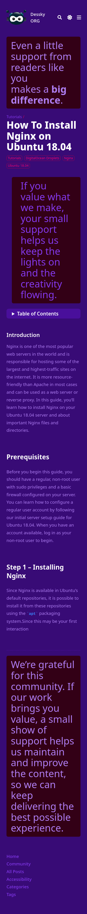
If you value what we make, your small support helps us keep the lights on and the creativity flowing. (45, 240)
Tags (11, 894)
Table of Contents (37, 313)
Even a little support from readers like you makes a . (41, 72)
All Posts (15, 871)
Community (18, 864)
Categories (17, 886)
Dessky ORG (37, 17)
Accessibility (19, 879)
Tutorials (14, 116)
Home (12, 856)
